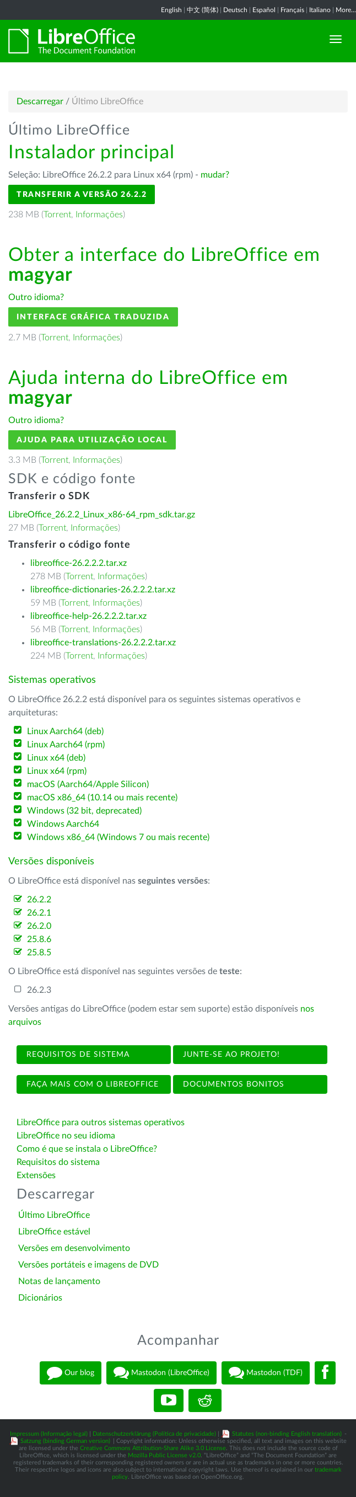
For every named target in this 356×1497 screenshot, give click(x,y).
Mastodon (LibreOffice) (161, 1373)
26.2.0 (39, 926)
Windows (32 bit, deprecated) (84, 810)
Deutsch (235, 10)
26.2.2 (39, 899)
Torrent (57, 214)
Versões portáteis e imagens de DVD (88, 1264)
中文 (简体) (202, 10)
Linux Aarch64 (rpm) (66, 744)
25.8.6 (39, 939)
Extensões (36, 1175)
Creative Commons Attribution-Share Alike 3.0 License (153, 1448)
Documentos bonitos (232, 1084)
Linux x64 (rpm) (57, 771)
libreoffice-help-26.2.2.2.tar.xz (88, 616)
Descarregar (40, 101)
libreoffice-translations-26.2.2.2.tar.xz (103, 642)
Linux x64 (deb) (56, 757)
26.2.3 (39, 990)
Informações (99, 214)
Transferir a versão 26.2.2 (82, 194)
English (171, 10)
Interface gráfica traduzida (93, 317)
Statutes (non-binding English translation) (287, 1434)
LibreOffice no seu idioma (66, 1135)
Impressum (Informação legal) (49, 1434)
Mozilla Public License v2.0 (164, 1455)
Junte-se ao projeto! (230, 1054)
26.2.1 (39, 912)
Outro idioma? (36, 297)
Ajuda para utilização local (92, 440)
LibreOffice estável (54, 1231)
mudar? (215, 174)
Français (292, 10)
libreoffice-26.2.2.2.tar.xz (78, 563)
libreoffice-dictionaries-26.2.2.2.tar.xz (102, 589)
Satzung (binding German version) (65, 1441)
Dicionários (40, 1297)
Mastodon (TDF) (266, 1373)
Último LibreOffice (54, 1215)
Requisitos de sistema (77, 1054)
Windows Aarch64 (63, 824)
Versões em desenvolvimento (74, 1248)
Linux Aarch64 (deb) (65, 731)
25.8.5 (39, 952)
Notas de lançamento (59, 1281)
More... (346, 10)
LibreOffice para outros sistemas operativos (101, 1122)
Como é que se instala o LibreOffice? (87, 1149)
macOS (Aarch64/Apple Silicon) (88, 784)
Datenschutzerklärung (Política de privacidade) (154, 1434)
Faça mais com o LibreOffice (91, 1084)
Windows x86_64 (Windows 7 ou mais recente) (118, 837)
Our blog (70, 1373)
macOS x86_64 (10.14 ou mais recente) (102, 797)
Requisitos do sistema (59, 1162)
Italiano (320, 10)
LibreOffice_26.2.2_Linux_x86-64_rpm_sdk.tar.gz (101, 514)
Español (264, 10)
